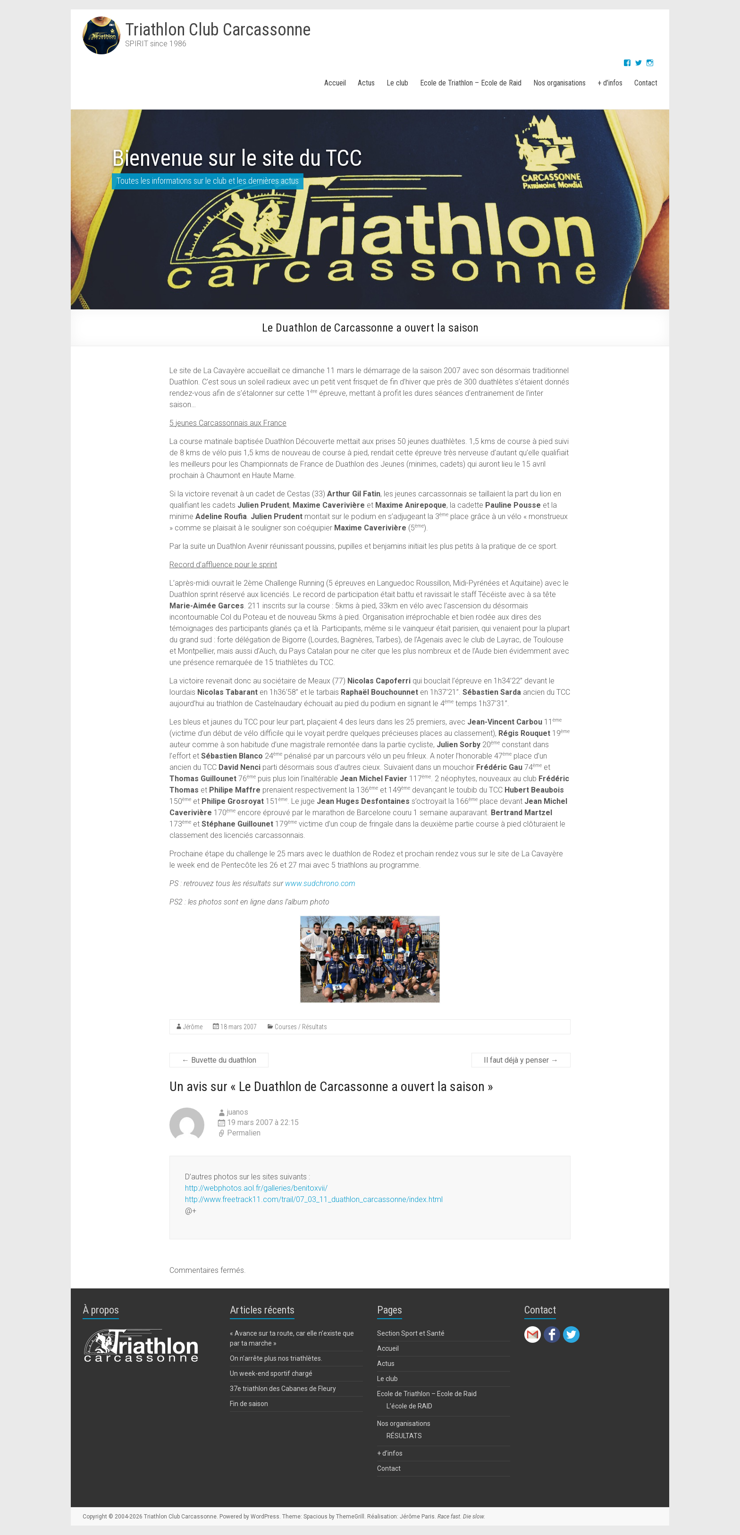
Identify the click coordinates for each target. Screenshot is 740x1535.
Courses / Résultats (301, 1027)
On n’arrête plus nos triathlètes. (276, 1358)
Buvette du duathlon (219, 1060)
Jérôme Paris (417, 1516)
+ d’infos (609, 82)
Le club (397, 82)
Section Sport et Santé (411, 1333)
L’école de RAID (409, 1406)
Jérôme (192, 1027)
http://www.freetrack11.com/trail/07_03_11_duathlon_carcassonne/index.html (314, 1199)
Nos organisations (559, 82)
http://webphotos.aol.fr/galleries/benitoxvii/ (256, 1188)
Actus (366, 82)
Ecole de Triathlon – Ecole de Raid (470, 82)
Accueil (335, 82)
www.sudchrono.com (320, 883)
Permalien (244, 1132)
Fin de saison (249, 1403)
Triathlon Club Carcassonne (218, 30)
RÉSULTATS (404, 1436)
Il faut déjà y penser (521, 1060)
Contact (645, 82)
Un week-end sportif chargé (271, 1373)
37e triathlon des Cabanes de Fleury (283, 1388)
